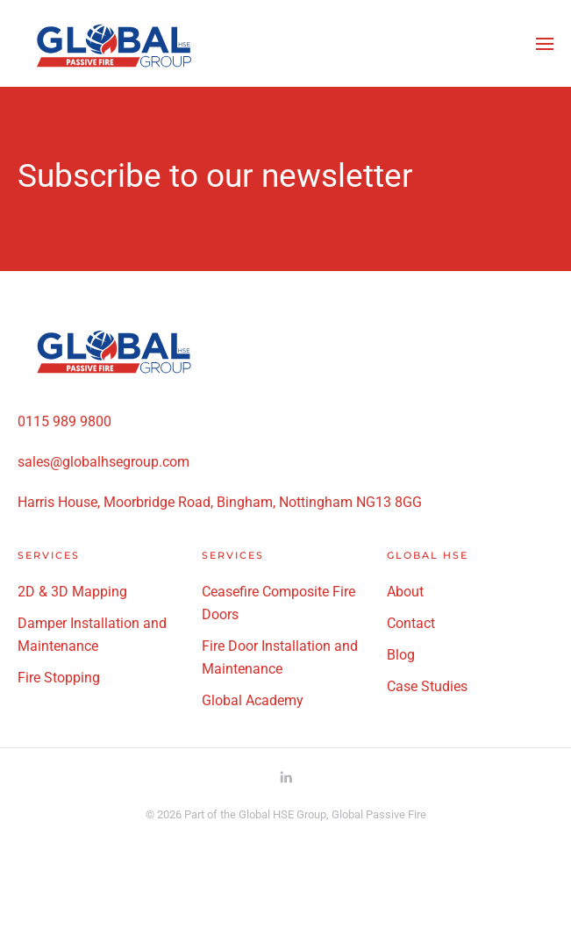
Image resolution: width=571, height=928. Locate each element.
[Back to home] (114, 43)
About (405, 591)
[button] (544, 44)
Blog (401, 654)
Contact (411, 623)
